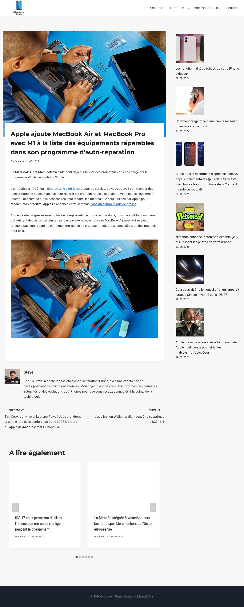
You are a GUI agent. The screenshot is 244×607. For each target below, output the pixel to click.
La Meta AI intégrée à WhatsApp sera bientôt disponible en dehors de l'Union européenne (123, 524)
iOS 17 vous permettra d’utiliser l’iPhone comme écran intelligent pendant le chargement (39, 524)
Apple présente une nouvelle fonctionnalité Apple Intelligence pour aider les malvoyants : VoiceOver (206, 347)
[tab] (77, 557)
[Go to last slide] (15, 507)
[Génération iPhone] (19, 8)
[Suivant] (153, 507)
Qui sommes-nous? (204, 8)
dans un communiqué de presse (113, 204)
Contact (231, 8)
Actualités (158, 8)
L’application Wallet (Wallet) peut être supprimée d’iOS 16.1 (126, 415)
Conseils (177, 8)
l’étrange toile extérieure (63, 188)
